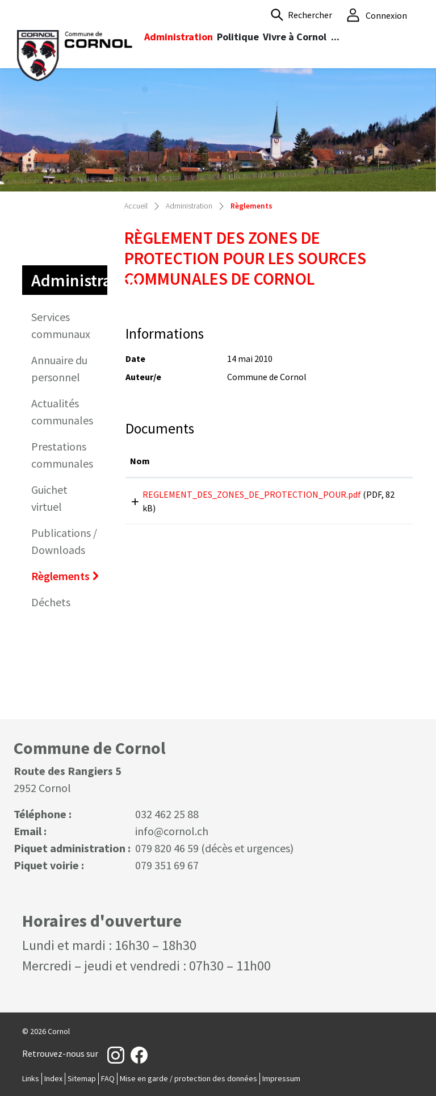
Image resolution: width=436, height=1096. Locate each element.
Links (30, 1078)
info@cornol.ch (171, 831)
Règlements (67, 579)
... (335, 36)
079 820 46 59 (167, 848)
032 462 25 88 (167, 814)
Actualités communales (62, 411)
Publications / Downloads (64, 541)
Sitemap (82, 1078)
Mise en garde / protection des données (188, 1078)
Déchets (50, 602)
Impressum (281, 1078)
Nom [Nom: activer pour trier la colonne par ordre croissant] (140, 460)
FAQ (108, 1078)
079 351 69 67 (167, 865)
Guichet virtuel (49, 498)
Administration (178, 36)
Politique (238, 36)
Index (53, 1078)
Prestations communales (62, 454)
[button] (301, 15)
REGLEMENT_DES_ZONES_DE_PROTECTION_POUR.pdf (251, 494)
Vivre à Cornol (294, 36)
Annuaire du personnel (59, 368)
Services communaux (60, 325)
